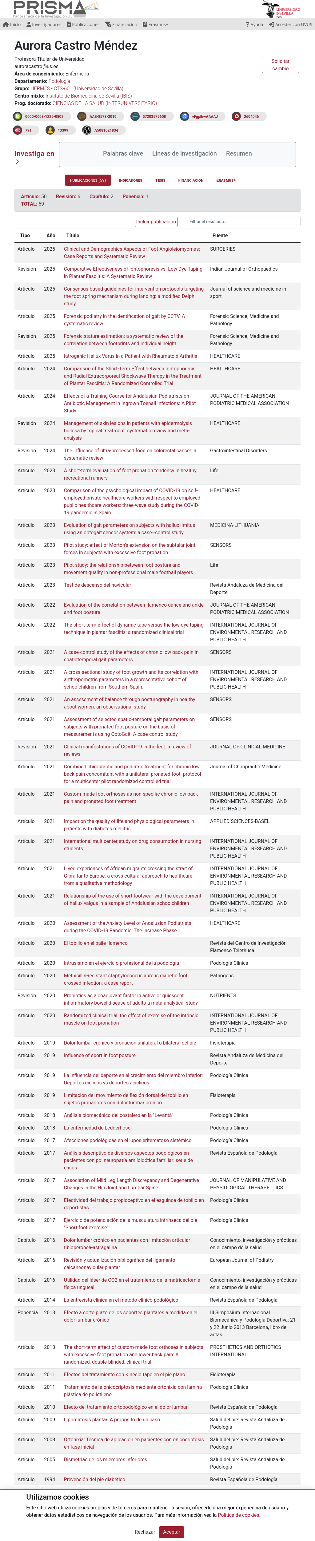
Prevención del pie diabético (94, 1479)
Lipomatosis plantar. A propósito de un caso (112, 1420)
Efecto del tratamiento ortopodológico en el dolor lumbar (126, 1407)
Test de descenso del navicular (97, 585)
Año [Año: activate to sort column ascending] (50, 235)
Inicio (12, 24)
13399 (63, 130)
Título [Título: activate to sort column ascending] (72, 235)
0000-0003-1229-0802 (44, 116)
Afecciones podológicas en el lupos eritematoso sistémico (128, 1140)
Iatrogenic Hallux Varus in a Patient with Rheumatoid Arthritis (130, 356)
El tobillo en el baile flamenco (96, 943)
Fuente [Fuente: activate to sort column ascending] (220, 235)
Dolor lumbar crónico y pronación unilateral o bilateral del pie (130, 1043)
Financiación (121, 24)
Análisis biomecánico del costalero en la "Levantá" (118, 1115)
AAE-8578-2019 (103, 116)
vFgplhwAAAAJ (205, 116)
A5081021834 (106, 130)
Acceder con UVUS (290, 24)
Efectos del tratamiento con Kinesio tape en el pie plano (124, 1374)
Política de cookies (238, 1515)
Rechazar (145, 1532)
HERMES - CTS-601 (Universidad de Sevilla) (76, 88)
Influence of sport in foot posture (100, 1055)
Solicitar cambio (280, 64)
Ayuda (254, 24)
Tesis (160, 180)
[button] (154, 222)
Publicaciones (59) (88, 180)
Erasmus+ (155, 24)
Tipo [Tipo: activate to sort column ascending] (25, 235)
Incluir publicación (156, 222)
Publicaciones (83, 24)
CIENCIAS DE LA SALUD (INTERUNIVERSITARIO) (105, 103)
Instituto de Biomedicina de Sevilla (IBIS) (89, 96)
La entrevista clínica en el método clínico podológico (121, 1300)
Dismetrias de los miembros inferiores (105, 1459)
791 (28, 130)
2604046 (251, 116)
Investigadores (44, 24)
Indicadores (130, 180)
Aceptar (171, 1532)
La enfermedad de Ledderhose (97, 1128)
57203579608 (154, 116)
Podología (59, 81)
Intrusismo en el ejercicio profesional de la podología (121, 963)
